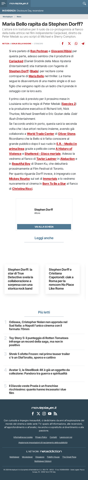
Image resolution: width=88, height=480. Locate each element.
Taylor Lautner (46, 158)
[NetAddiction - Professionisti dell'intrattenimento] (51, 451)
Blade (34, 71)
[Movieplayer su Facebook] (33, 413)
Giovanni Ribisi (61, 51)
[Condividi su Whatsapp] (76, 43)
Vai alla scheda (44, 226)
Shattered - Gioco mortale (43, 153)
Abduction (67, 158)
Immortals (50, 178)
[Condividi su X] (69, 43)
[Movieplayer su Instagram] (44, 413)
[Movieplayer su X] (38, 413)
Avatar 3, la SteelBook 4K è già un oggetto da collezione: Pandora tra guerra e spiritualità (39, 371)
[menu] (3, 3)
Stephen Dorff (19, 71)
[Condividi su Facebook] (62, 43)
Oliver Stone (66, 133)
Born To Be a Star (54, 183)
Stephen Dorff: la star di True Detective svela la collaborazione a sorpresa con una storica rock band (20, 279)
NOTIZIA (5, 44)
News (19, 17)
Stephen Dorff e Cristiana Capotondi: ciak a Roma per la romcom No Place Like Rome (61, 279)
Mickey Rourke (19, 178)
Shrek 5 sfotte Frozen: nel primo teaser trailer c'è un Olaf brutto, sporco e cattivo (39, 355)
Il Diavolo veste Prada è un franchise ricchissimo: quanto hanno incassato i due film (37, 389)
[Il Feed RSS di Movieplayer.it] (55, 413)
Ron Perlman (39, 51)
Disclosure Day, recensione (30, 10)
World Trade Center (40, 133)
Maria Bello (36, 76)
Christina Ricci (22, 188)
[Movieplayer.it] (19, 3)
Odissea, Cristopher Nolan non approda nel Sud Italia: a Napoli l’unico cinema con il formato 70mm (38, 325)
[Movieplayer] (44, 407)
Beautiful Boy (21, 163)
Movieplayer (8, 17)
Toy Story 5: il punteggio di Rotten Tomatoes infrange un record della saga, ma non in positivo (38, 341)
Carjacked (16, 61)
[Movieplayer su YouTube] (50, 413)
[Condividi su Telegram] (83, 43)
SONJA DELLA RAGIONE (21, 44)
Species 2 (69, 104)
